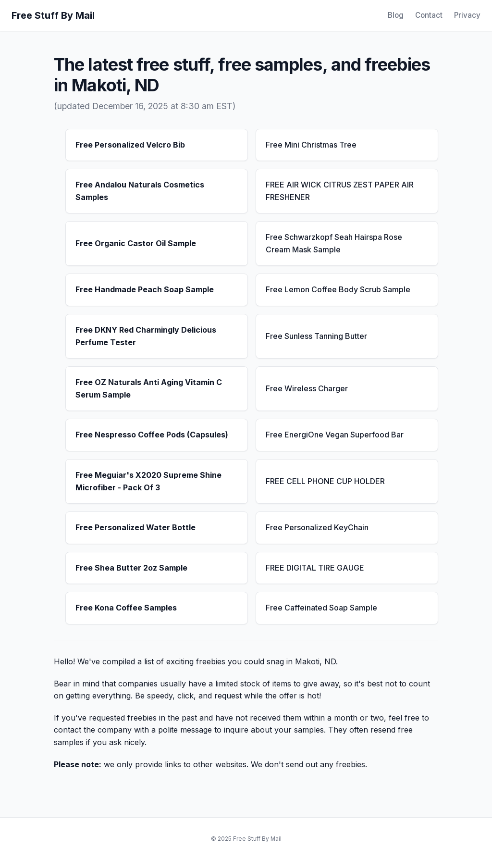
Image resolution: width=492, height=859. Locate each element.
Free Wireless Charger (307, 388)
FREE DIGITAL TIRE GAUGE (315, 568)
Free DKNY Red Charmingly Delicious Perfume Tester (145, 336)
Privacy (467, 15)
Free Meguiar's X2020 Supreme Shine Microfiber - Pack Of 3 (148, 481)
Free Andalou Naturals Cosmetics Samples (139, 191)
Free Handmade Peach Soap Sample (144, 289)
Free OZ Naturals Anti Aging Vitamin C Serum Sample (148, 388)
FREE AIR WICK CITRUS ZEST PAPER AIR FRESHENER (340, 191)
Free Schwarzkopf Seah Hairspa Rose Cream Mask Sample (334, 243)
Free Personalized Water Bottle (135, 527)
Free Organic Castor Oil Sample (135, 243)
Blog (396, 15)
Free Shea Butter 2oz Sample (131, 568)
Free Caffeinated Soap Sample (321, 607)
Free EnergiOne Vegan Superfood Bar (335, 434)
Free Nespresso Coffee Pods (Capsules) (151, 434)
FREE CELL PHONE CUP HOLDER (325, 481)
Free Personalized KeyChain (317, 527)
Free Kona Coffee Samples (126, 607)
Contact (429, 15)
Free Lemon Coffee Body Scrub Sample (338, 289)
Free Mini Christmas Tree (311, 144)
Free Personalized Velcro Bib (130, 144)
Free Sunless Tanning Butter (316, 336)
